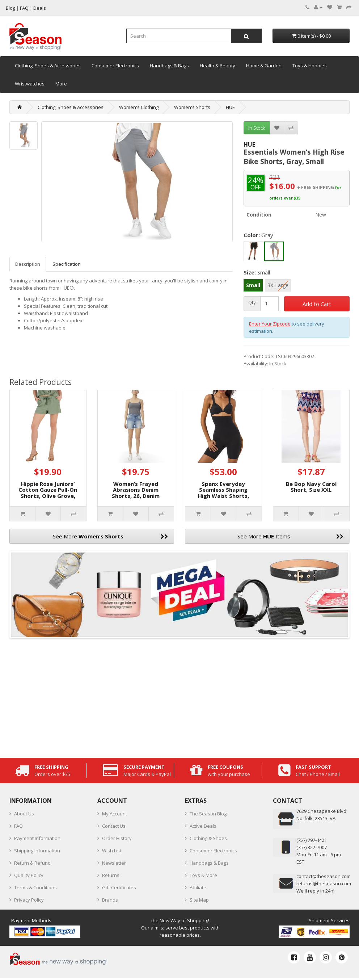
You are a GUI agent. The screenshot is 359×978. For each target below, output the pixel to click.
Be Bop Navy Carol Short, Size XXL (311, 487)
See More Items (290, 536)
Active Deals (203, 826)
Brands (110, 900)
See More (110, 536)
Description (27, 264)
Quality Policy (28, 875)
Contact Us (114, 826)
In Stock (256, 128)
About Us (24, 813)
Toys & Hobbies (309, 65)
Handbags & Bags (169, 65)
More (61, 83)
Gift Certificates (119, 887)
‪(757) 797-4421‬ (311, 840)
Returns (110, 875)
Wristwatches (30, 83)
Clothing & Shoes (208, 838)
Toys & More (203, 875)
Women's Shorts (192, 107)
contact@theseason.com (323, 876)
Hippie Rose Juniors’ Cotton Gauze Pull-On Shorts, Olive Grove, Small (47, 492)
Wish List (111, 850)
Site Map (199, 900)
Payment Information (37, 838)
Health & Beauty (217, 65)
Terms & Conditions (35, 887)
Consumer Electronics (115, 65)
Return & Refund (32, 863)
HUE (230, 107)
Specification (66, 264)
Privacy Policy (29, 900)
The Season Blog (208, 813)
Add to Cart (317, 303)
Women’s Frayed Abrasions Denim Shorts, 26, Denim (136, 489)
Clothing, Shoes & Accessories (48, 65)
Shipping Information (37, 850)
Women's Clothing (139, 107)
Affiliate (198, 887)
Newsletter (114, 863)
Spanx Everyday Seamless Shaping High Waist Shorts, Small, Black (223, 492)
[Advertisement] (179, 696)
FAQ (18, 826)
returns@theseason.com (323, 883)
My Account (114, 813)
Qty (252, 302)
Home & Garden (264, 65)
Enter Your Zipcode (270, 323)
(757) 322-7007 (311, 847)
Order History (117, 838)
